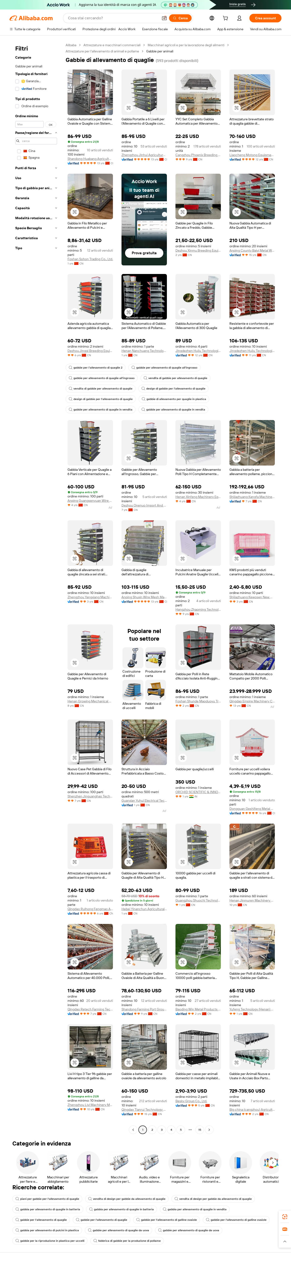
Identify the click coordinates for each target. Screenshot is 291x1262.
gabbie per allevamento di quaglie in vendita (100, 409)
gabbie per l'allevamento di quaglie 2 (95, 368)
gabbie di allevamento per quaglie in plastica (174, 399)
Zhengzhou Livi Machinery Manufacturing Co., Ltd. (90, 1105)
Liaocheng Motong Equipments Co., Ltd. (252, 155)
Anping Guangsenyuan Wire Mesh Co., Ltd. (90, 500)
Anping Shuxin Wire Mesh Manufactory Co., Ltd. (144, 597)
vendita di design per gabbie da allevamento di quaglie (126, 1199)
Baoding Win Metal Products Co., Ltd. (198, 1009)
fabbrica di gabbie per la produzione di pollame (127, 1241)
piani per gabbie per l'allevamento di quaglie (47, 1199)
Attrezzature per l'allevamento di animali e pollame (102, 51)
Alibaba (71, 45)
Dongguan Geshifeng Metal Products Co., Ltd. (252, 809)
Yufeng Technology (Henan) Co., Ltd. (252, 1009)
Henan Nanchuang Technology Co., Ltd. (144, 351)
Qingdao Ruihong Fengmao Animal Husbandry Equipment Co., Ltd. (90, 909)
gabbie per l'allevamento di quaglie (41, 1220)
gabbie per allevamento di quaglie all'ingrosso (164, 368)
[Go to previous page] (133, 1129)
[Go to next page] (209, 1129)
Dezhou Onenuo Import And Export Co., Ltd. (144, 505)
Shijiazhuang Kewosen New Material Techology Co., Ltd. (252, 597)
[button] (164, 18)
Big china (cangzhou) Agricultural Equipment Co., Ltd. (252, 1109)
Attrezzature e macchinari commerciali (112, 45)
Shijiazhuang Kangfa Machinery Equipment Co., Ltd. (252, 497)
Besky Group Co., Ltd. (191, 1101)
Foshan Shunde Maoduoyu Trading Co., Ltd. (198, 701)
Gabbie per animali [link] (159, 51)
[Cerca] (180, 18)
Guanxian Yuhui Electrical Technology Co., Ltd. (144, 800)
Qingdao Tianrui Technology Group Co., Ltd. (144, 1109)
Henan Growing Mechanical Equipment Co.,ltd (90, 701)
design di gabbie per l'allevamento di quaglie (173, 388)
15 (199, 1129)
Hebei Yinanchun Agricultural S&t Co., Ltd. (144, 909)
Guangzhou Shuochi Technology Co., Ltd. (198, 900)
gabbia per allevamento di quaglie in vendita (195, 1209)
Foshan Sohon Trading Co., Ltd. (90, 259)
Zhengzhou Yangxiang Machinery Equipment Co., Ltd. (90, 597)
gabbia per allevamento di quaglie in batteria (47, 1209)
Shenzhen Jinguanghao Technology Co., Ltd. (90, 796)
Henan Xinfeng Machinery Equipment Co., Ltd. (198, 497)
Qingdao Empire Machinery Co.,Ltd (252, 701)
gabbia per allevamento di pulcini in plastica (47, 1230)
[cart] (226, 19)
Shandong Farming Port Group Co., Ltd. (144, 1009)
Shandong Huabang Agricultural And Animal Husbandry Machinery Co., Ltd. (90, 159)
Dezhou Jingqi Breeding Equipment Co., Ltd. (90, 351)
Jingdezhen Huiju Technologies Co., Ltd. (198, 351)
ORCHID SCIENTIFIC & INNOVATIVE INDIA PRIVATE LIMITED (198, 792)
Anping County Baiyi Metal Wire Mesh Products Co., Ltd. (252, 250)
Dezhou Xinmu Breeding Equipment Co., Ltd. (198, 250)
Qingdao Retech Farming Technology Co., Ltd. (90, 1009)
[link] (285, 1217)
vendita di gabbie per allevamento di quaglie (175, 378)
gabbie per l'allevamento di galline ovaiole (166, 1220)
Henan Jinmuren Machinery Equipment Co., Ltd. (252, 900)
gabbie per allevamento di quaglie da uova (118, 1230)
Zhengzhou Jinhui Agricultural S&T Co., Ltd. (144, 155)
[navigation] (36, 588)
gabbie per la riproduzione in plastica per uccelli (49, 1241)
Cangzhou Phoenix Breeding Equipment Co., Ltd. (198, 155)
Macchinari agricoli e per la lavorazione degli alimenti (186, 45)
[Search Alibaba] (113, 18)
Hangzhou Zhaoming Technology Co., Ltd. (198, 609)
